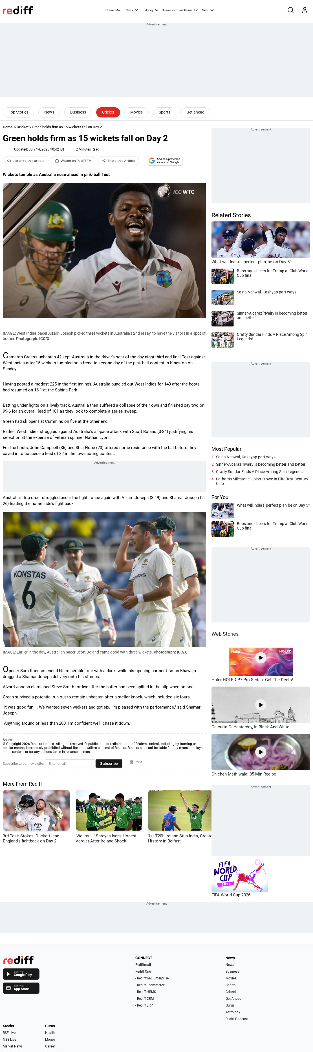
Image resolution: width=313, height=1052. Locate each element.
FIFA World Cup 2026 (230, 895)
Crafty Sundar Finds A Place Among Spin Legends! (260, 471)
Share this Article (118, 160)
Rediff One (143, 971)
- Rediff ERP (144, 1005)
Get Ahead (233, 999)
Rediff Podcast (237, 1019)
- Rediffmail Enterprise (152, 978)
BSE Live (9, 1033)
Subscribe (109, 763)
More (208, 10)
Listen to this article (25, 160)
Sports (164, 112)
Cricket (108, 112)
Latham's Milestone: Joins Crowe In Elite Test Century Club (262, 481)
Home (109, 10)
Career (50, 1046)
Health (50, 1033)
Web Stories (225, 634)
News (131, 10)
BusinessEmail (172, 10)
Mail (118, 10)
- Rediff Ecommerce (150, 985)
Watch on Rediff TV (73, 160)
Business (78, 112)
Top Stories (18, 112)
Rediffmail (143, 965)
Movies (136, 112)
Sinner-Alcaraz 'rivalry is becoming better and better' (261, 464)
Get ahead (195, 112)
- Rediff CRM (144, 999)
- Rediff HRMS (145, 992)
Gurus (188, 10)
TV (196, 10)
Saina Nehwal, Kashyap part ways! (246, 457)
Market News (13, 1046)
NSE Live (9, 1040)
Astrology (233, 1012)
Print (136, 762)
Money (151, 10)
